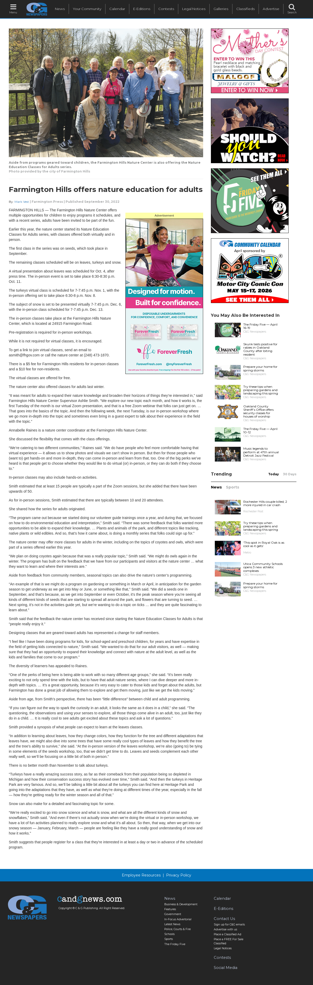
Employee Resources (141, 875)
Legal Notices (193, 9)
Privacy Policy (178, 875)
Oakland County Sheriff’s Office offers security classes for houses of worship (258, 411)
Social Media (225, 967)
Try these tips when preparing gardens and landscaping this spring (260, 390)
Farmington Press (47, 202)
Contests (166, 9)
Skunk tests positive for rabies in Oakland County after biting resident (260, 349)
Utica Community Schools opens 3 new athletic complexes (263, 567)
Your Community (87, 9)
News (60, 9)
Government (172, 914)
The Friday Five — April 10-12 (260, 430)
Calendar (117, 9)
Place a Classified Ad (227, 934)
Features (170, 909)
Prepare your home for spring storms (260, 368)
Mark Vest (22, 202)
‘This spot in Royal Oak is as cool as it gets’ (263, 544)
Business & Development (180, 904)
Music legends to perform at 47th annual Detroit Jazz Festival (261, 452)
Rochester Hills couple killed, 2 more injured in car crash (265, 503)
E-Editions (141, 9)
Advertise (271, 9)
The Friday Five (174, 944)
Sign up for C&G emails (229, 924)
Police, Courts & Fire (177, 929)
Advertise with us (225, 929)
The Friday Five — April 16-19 (260, 326)
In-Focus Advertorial (177, 919)
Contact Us (224, 918)
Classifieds (245, 9)
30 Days (289, 474)
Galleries (221, 9)
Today (273, 474)
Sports (232, 487)
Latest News (172, 924)
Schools (169, 934)
